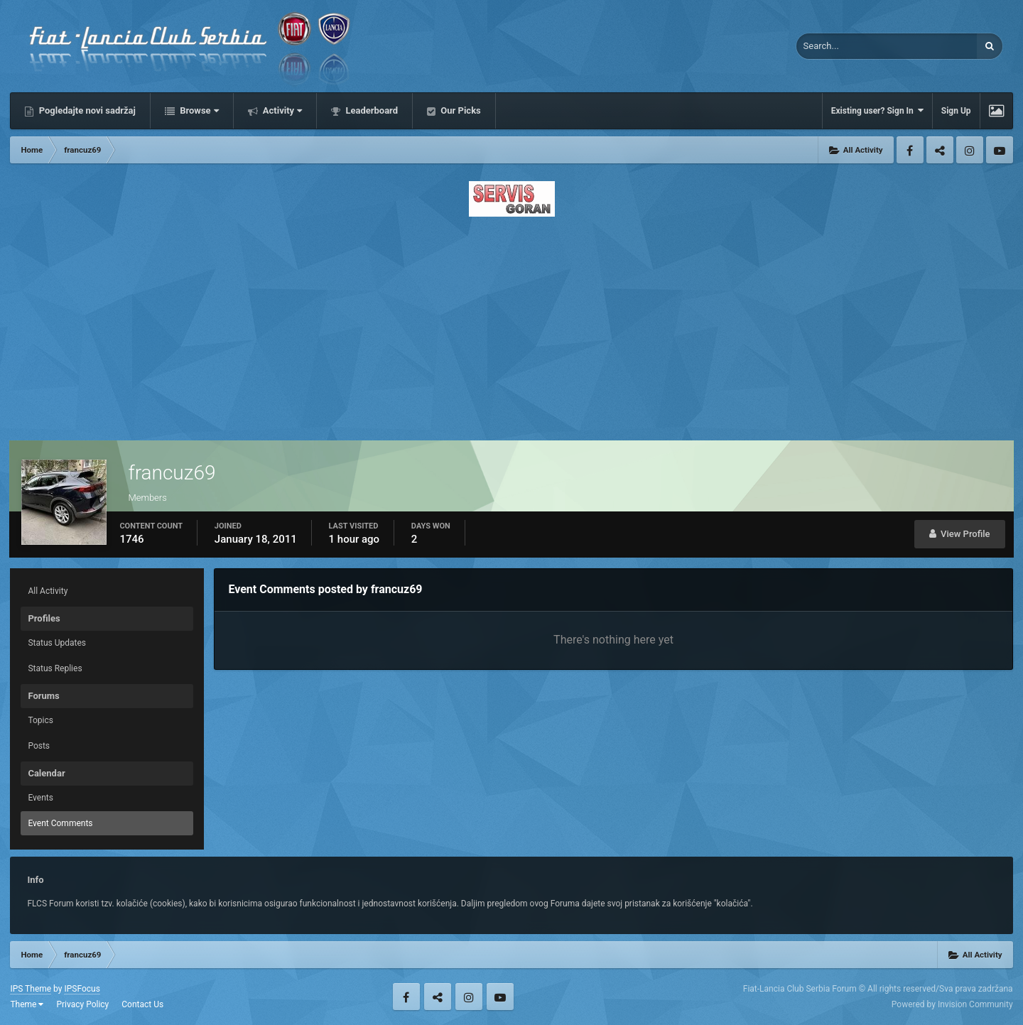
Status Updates (57, 643)
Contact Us (142, 1004)
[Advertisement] (511, 324)
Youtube (999, 149)
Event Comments (60, 823)
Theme (26, 1004)
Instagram (969, 149)
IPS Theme (30, 989)
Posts (39, 746)
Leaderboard (370, 110)
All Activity (47, 591)
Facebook (910, 149)
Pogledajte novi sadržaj (86, 110)
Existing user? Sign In (877, 110)
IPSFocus (81, 989)
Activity (282, 110)
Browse (198, 110)
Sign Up (956, 111)
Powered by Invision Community (952, 1004)
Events (40, 798)
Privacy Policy (82, 1004)
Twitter (939, 149)
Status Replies (55, 668)
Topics (40, 720)
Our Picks (459, 110)
